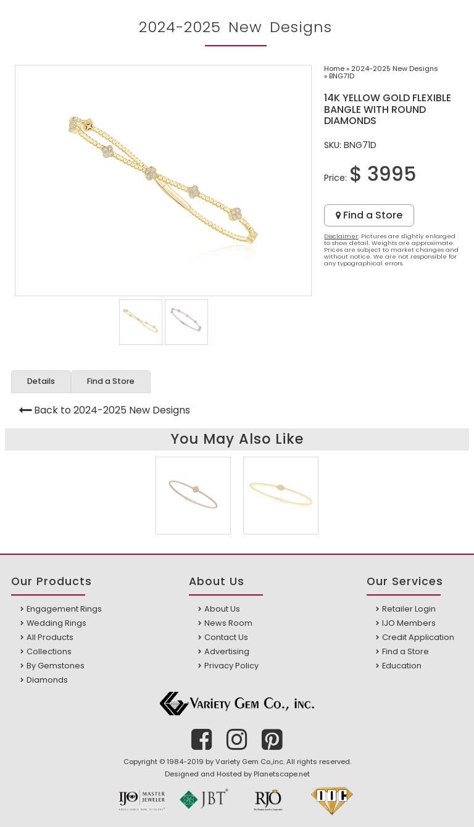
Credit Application (418, 637)
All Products (50, 637)
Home (334, 68)
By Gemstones (56, 665)
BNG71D (341, 76)
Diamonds (47, 680)
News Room (228, 623)
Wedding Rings (56, 623)
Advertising (226, 651)
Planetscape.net (282, 774)
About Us (222, 609)
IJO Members (409, 623)
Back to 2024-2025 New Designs (112, 410)
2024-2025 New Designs (394, 68)
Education (402, 665)
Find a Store (369, 215)
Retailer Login (409, 609)
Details (41, 381)
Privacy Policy (231, 665)
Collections (49, 651)
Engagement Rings (64, 609)
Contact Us (226, 637)
